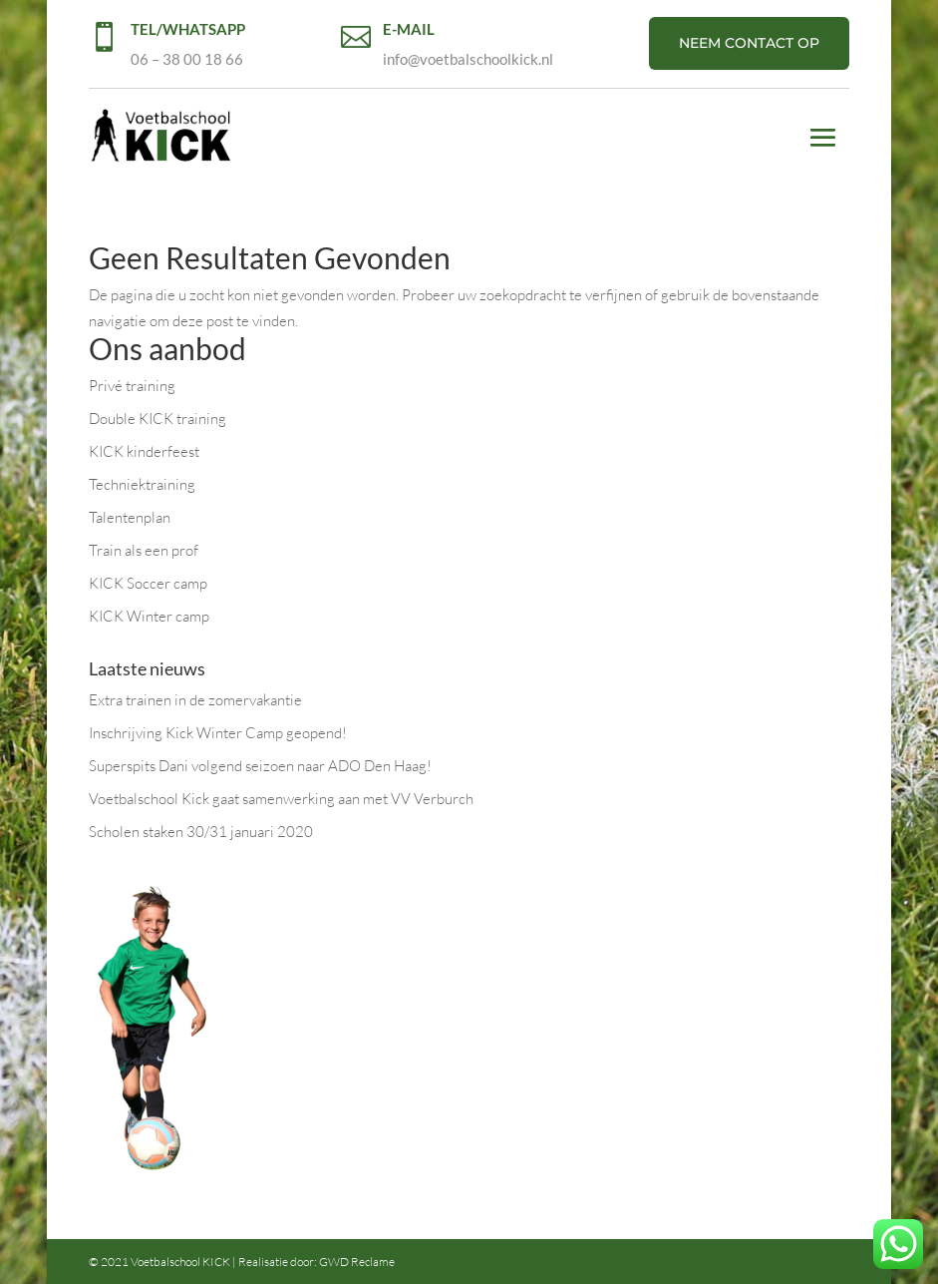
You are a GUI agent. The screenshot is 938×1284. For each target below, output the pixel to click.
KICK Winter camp (149, 616)
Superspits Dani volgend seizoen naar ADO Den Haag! (260, 765)
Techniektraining (142, 484)
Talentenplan (129, 517)
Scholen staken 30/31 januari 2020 (201, 831)
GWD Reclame (357, 1261)
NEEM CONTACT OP (749, 43)
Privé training (132, 385)
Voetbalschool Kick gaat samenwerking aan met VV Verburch (281, 798)
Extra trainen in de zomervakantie (195, 699)
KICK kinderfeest (144, 451)
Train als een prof (143, 550)
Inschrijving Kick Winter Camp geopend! (218, 732)
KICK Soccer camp (148, 583)
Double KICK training (157, 418)
